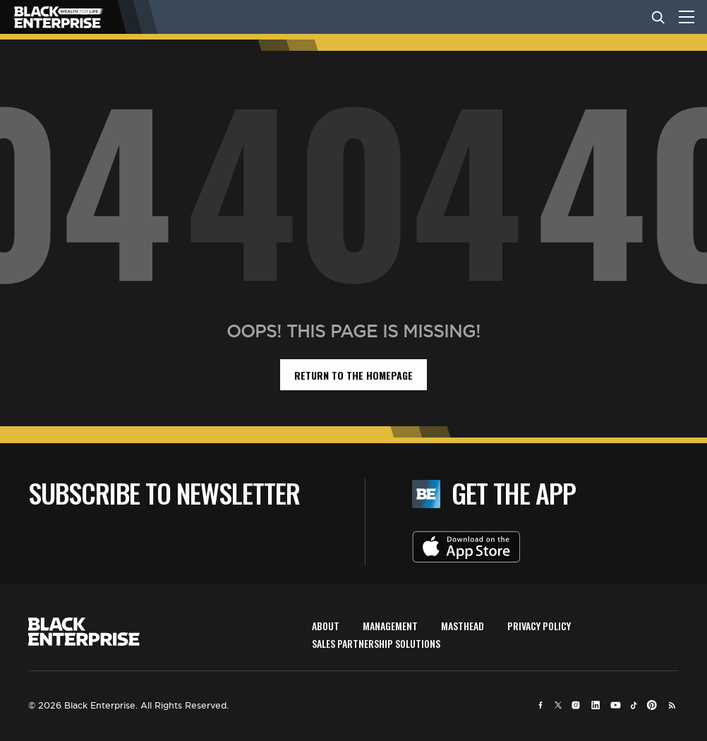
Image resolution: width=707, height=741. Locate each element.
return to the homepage (353, 375)
